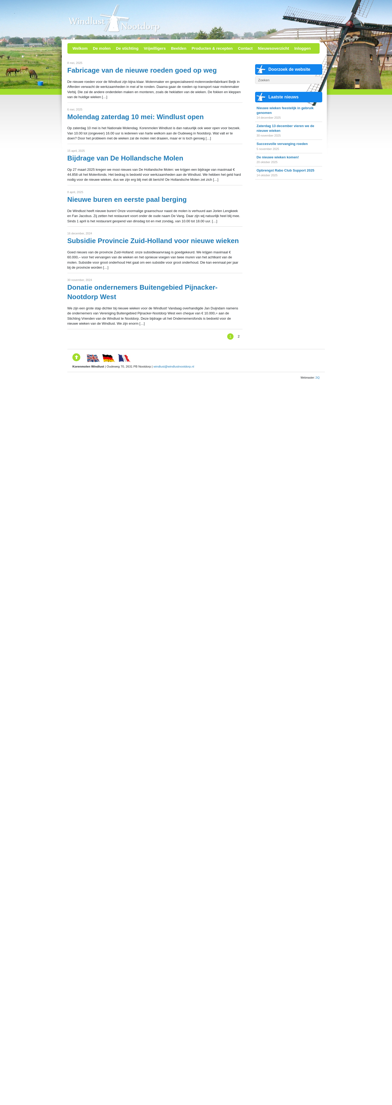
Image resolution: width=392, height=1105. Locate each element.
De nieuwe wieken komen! (278, 157)
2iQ (317, 377)
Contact (245, 48)
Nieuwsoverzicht (273, 48)
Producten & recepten (212, 48)
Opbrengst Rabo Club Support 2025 (286, 170)
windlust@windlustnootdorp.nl (173, 366)
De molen (102, 48)
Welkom (80, 48)
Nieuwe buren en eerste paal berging (127, 199)
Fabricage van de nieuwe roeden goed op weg (142, 70)
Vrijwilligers (155, 48)
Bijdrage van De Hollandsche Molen (125, 158)
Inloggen (302, 48)
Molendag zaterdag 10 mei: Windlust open (135, 117)
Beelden (178, 48)
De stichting (127, 48)
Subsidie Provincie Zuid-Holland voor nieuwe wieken (153, 241)
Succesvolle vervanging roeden (282, 144)
